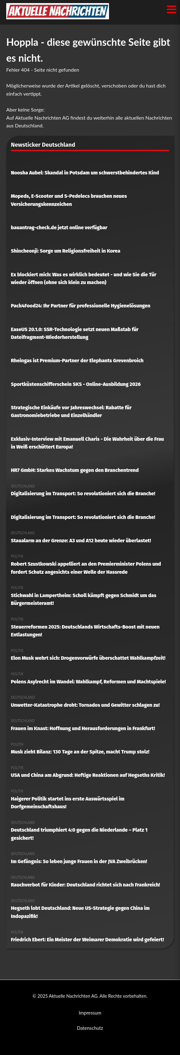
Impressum (90, 1012)
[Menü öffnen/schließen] (171, 9)
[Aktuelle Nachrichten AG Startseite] (57, 17)
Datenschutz (90, 1028)
